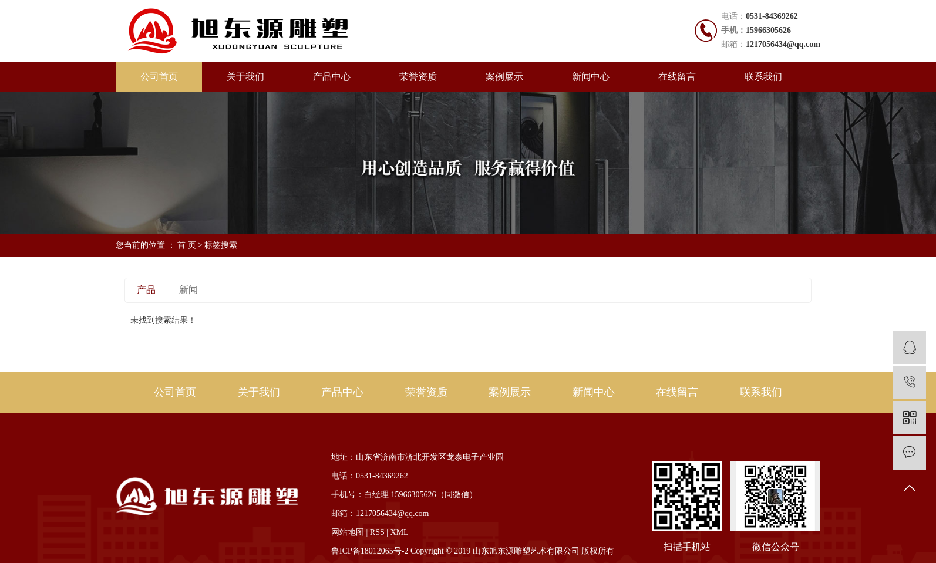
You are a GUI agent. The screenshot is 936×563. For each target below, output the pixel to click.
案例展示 (504, 77)
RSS (377, 532)
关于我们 (245, 77)
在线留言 (677, 77)
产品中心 (332, 77)
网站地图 (347, 532)
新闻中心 (591, 77)
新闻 (188, 290)
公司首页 (159, 77)
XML (399, 532)
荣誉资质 (418, 77)
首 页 (186, 245)
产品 (146, 290)
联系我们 (763, 77)
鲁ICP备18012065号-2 (369, 551)
